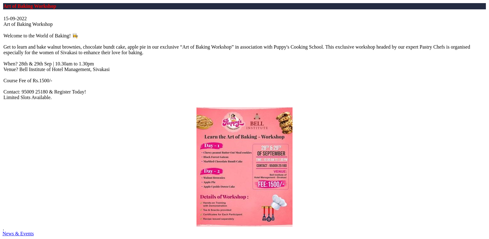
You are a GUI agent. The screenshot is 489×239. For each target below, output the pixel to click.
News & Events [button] (18, 233)
